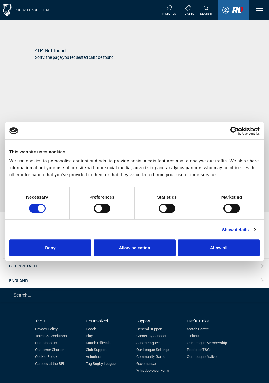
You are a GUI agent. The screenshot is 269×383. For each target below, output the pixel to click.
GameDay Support (151, 336)
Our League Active (202, 356)
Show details (235, 229)
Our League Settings (152, 350)
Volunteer (93, 356)
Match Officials (98, 343)
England (18, 280)
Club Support (96, 350)
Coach (91, 329)
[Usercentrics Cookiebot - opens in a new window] (234, 131)
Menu (256, 12)
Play (89, 336)
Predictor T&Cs (199, 350)
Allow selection (134, 247)
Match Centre (198, 329)
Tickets (193, 336)
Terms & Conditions (51, 336)
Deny (50, 247)
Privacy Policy (46, 329)
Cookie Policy (46, 356)
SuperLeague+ (148, 343)
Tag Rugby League (101, 363)
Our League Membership (207, 343)
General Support (149, 329)
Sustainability (46, 343)
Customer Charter (49, 350)
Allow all (219, 247)
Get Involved (23, 265)
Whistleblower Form (152, 370)
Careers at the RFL (50, 363)
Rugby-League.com (31, 9)
